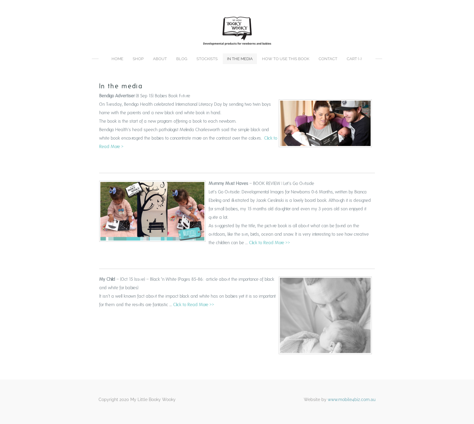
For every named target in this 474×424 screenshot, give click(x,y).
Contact (328, 59)
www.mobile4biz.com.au (351, 399)
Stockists (207, 59)
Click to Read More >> (269, 242)
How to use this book (285, 59)
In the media (240, 59)
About (160, 59)
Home (117, 59)
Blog (181, 59)
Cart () (354, 59)
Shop (138, 59)
